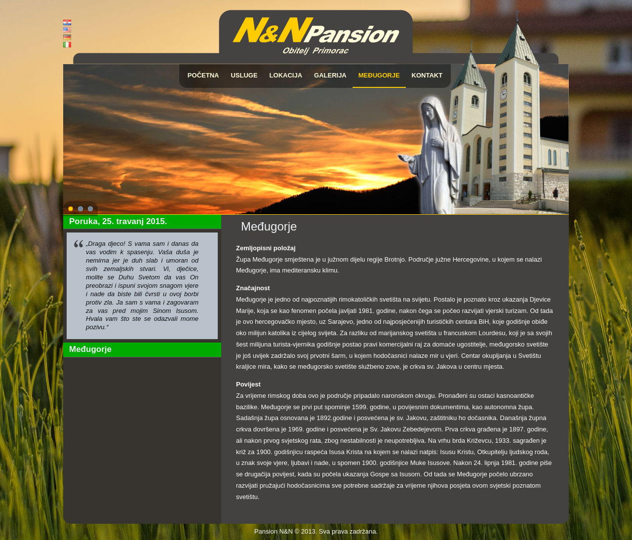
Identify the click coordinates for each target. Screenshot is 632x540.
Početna (203, 75)
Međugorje (379, 75)
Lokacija (286, 75)
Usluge (244, 75)
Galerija (330, 75)
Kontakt (427, 75)
